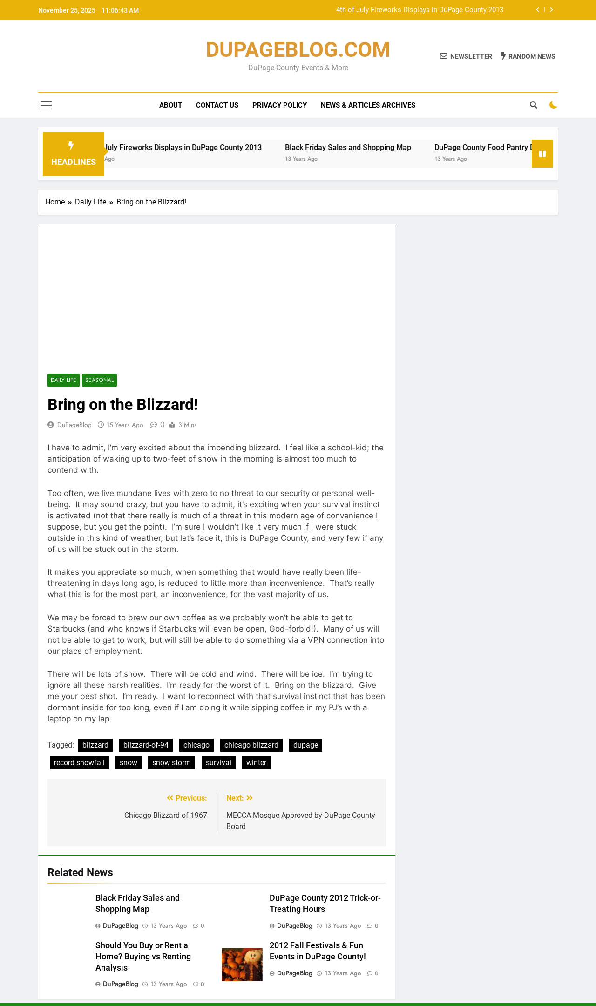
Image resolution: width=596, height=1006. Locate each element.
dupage (305, 745)
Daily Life (63, 380)
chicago (196, 745)
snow (128, 762)
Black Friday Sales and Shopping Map (357, 147)
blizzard (95, 745)
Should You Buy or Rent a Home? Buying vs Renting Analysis (143, 956)
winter (256, 762)
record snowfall (79, 762)
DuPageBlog (74, 424)
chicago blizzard (251, 745)
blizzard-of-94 (146, 745)
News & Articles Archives (368, 105)
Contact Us (217, 105)
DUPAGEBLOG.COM (298, 49)
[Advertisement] (216, 303)
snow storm (171, 762)
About (170, 105)
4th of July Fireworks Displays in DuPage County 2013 (419, 10)
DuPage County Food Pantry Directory (506, 147)
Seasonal (99, 380)
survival (218, 762)
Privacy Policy (279, 105)
